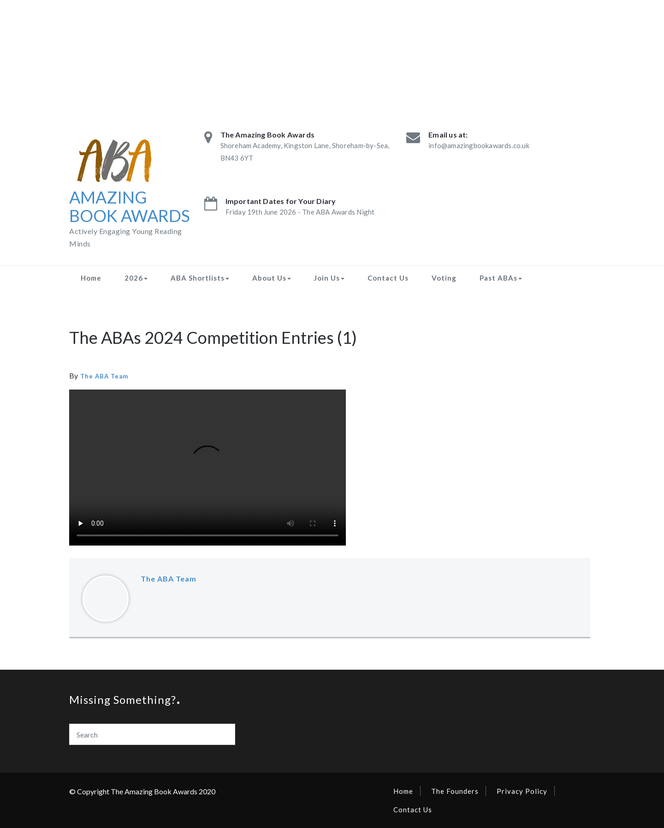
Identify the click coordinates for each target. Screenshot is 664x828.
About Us (271, 278)
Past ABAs (501, 278)
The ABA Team (104, 376)
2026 (136, 278)
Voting (444, 278)
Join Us (329, 278)
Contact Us (388, 278)
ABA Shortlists (200, 278)
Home (91, 278)
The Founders (455, 791)
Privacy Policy (522, 791)
